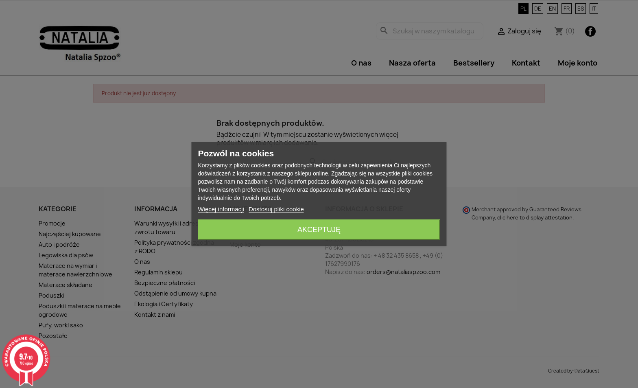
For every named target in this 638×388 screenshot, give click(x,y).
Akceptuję (319, 230)
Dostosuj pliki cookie (276, 209)
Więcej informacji (221, 209)
